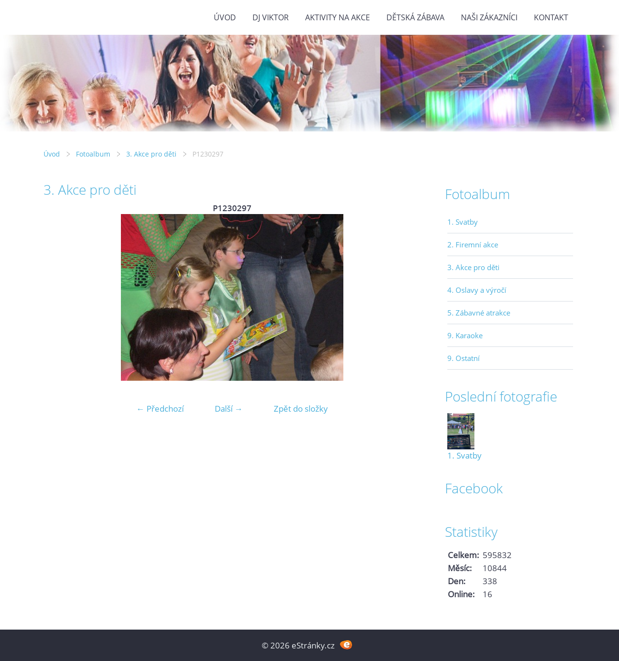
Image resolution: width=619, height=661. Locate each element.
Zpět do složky (301, 408)
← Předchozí (160, 408)
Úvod (225, 17)
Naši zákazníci (489, 17)
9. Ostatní (463, 358)
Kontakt (551, 17)
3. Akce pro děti (151, 153)
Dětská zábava (415, 17)
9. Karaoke (465, 335)
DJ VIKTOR (270, 17)
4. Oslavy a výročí (476, 290)
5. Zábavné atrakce (478, 312)
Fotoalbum (93, 153)
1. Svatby (462, 222)
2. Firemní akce (472, 244)
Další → (229, 408)
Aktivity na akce (337, 17)
